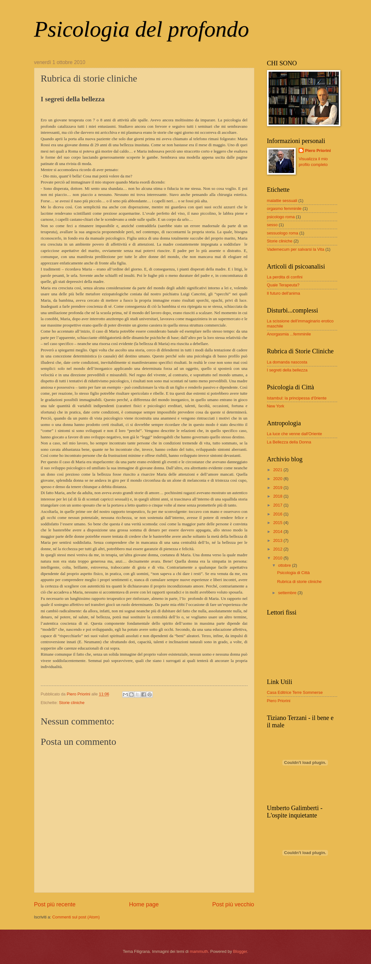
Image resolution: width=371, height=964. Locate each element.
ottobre (285, 565)
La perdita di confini (285, 277)
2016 (278, 514)
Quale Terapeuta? (283, 285)
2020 (278, 478)
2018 (278, 496)
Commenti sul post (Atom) (76, 917)
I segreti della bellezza (287, 370)
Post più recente (55, 904)
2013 (278, 540)
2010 (278, 558)
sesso (272, 224)
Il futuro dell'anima (283, 293)
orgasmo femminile (284, 208)
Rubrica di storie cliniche (299, 581)
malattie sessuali (282, 200)
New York (275, 406)
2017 (278, 505)
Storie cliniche (72, 702)
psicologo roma (281, 216)
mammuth (199, 951)
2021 (278, 469)
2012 (278, 549)
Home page (144, 904)
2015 (278, 522)
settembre (288, 592)
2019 (278, 487)
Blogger (240, 951)
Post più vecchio (233, 904)
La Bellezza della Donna (289, 442)
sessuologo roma (282, 233)
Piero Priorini (318, 150)
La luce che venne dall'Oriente (294, 433)
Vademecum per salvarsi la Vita (295, 249)
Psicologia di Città (293, 572)
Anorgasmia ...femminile (289, 334)
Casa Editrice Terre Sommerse (295, 692)
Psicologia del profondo (141, 29)
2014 (278, 531)
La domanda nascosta (287, 362)
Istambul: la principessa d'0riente (297, 398)
